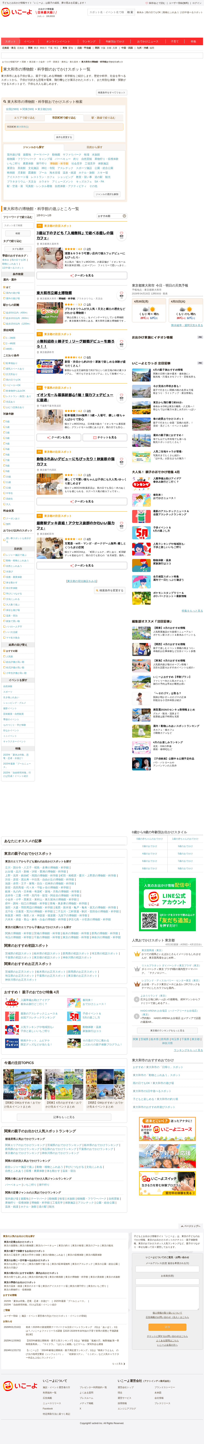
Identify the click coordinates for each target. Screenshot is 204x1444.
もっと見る (117, 1363)
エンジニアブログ (127, 1408)
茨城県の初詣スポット (18, 953)
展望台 (11, 168)
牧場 (86, 154)
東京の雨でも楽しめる (15, 1277)
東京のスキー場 (32, 1286)
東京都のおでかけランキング (22, 1153)
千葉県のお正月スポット (51, 975)
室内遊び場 (13, 154)
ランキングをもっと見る (188, 1050)
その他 (93, 186)
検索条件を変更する (109, 590)
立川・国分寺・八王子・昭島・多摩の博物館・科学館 (37, 867)
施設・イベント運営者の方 (56, 1387)
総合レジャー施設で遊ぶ (19, 1166)
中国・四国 (127, 48)
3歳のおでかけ (185, 846)
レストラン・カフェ (43, 176)
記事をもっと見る (64, 1117)
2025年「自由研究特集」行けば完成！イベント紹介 (17, 774)
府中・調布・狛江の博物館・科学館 (26, 903)
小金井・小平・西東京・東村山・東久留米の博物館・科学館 (41, 899)
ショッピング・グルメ (14, 703)
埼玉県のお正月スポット (19, 975)
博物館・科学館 (59, 163)
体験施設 (103, 163)
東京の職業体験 (94, 1255)
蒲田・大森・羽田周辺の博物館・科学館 (29, 907)
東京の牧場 (78, 1245)
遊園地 (27, 154)
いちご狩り (13, 163)
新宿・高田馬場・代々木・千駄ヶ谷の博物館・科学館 (37, 887)
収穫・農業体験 (35, 1170)
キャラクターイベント (14, 741)
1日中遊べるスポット (192, 12)
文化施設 (33, 168)
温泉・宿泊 (69, 1170)
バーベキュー (63, 158)
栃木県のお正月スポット (51, 971)
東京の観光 (107, 1245)
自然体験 (7, 686)
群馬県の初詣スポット (76, 953)
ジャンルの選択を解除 (107, 194)
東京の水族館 (113, 1277)
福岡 (152, 48)
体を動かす (53, 1170)
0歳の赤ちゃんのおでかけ (150, 838)
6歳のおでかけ (149, 861)
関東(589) (28, 109)
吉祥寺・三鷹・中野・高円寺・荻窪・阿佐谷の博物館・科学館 (42, 895)
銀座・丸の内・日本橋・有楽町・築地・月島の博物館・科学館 (42, 891)
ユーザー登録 (11, 1316)
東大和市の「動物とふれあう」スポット (157, 1075)
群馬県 (165, 1039)
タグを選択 (18, 249)
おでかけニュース (147, 41)
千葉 (50, 48)
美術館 (22, 168)
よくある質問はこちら (167, 1340)
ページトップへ (190, 1226)
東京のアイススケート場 (55, 1286)
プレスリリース (162, 1403)
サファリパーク (72, 154)
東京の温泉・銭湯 (13, 1286)
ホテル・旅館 (87, 172)
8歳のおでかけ (149, 868)
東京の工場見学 (12, 1255)
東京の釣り (64, 1245)
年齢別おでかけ (115, 41)
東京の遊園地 (11, 1245)
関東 (30, 48)
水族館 (96, 154)
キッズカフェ (84, 181)
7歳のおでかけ (185, 861)
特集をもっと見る (192, 610)
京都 (109, 48)
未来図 (158, 1392)
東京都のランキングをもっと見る (167, 1030)
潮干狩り (41, 163)
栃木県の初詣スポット (47, 953)
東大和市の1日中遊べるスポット (152, 1091)
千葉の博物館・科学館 (47, 937)
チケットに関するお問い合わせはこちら (167, 1336)
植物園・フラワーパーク (21, 158)
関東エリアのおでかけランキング (25, 1145)
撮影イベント (10, 708)
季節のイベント (11, 719)
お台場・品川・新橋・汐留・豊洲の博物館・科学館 (35, 871)
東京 (36, 48)
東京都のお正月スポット (82, 975)
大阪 (103, 48)
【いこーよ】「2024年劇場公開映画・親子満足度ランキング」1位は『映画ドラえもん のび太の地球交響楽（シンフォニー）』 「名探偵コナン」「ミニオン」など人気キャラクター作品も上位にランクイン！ (72, 1354)
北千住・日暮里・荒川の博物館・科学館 (29, 911)
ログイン (197, 3)
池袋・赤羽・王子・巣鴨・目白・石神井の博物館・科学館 (39, 883)
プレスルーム (86, 1398)
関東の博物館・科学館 (18, 933)
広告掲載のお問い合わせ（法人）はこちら (167, 1317)
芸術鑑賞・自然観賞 (13, 714)
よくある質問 (86, 1392)
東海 (65, 48)
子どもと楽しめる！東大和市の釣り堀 (155, 1099)
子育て (175, 41)
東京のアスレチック (82, 1264)
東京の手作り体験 (31, 1255)
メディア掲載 (86, 1403)
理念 (120, 1392)
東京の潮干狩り (78, 1286)
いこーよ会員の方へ (167, 1345)
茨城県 (144, 1039)
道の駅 (99, 176)
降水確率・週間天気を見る (187, 325)
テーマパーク (41, 154)
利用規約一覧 (49, 1392)
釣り (76, 158)
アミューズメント (62, 181)
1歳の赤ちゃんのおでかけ (185, 838)
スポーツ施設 (84, 168)
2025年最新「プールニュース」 (17, 765)
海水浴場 (54, 172)
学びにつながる (74, 1166)
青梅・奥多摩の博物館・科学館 (68, 903)
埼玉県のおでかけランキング (59, 1149)
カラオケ (44, 181)
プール (43, 172)
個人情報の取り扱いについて (167, 1313)
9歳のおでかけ (185, 868)
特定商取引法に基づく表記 (56, 1414)
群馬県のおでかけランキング (22, 1149)
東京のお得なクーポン (15, 1264)
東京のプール (93, 1245)
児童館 (22, 172)
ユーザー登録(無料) (179, 3)
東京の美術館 (97, 1277)
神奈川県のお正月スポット (21, 979)
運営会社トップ (126, 1387)
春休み (140, 12)
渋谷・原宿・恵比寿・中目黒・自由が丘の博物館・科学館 (39, 879)
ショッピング (65, 176)
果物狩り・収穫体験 (106, 158)
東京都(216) (45, 109)
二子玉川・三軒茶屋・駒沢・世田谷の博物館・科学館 (87, 911)
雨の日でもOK (153, 12)
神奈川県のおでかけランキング (60, 1153)
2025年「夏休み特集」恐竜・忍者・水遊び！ (16, 756)
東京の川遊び (11, 1267)
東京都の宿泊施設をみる (82, 581)
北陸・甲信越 (84, 48)
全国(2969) (12, 109)
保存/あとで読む (155, 3)
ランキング (89, 41)
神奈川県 (167, 1043)
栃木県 (155, 1039)
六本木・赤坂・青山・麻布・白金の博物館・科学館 (35, 919)
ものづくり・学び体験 (14, 725)
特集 (193, 41)
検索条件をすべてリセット (111, 92)
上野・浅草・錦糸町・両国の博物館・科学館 (31, 875)
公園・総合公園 (104, 168)
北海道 (20, 48)
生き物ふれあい (11, 697)
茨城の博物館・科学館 (47, 933)
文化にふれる (94, 1166)
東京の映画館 (56, 1277)
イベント (29, 41)
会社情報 (159, 1398)
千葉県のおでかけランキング (96, 1149)
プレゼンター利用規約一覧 (93, 1387)
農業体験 (28, 163)
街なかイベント (11, 730)
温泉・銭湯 (69, 172)
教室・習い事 (84, 176)
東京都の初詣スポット (47, 957)
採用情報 (122, 1403)
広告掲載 (47, 1398)
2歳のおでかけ (149, 846)
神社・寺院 (48, 168)
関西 (97, 48)
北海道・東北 (9, 48)
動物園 (56, 154)
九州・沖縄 (142, 48)
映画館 (11, 172)
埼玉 (56, 48)
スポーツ (7, 692)
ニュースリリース (52, 1403)
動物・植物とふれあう (50, 1166)
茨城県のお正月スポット (19, 971)
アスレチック (65, 168)
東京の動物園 (27, 1245)
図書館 (32, 172)
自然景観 (86, 158)
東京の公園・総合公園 (106, 1264)
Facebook (48, 1408)
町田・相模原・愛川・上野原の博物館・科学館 (88, 875)
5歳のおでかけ (185, 853)
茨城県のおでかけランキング (64, 1145)
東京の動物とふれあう (54, 1255)
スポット (10, 41)
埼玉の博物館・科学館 (18, 937)
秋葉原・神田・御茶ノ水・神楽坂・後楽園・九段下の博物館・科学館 (46, 915)
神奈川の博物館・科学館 (106, 937)
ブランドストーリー (165, 1387)
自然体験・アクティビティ (71, 186)
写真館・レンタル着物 (39, 186)
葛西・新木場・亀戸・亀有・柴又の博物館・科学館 (85, 907)
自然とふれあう (14, 1170)
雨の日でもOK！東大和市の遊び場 (153, 1083)
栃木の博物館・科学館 (76, 933)
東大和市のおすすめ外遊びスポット (154, 1107)
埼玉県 (175, 1039)
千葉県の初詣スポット (18, 957)
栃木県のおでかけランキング (101, 1145)
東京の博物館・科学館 (76, 937)
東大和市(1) (23, 126)
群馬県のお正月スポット (82, 971)
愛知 (70, 48)
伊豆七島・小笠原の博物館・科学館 (89, 919)
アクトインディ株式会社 (156, 1381)
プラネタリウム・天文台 (21, 181)
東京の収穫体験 (76, 1255)
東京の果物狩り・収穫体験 (17, 1289)
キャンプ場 (45, 158)
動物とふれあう (171, 12)
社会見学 (76, 163)
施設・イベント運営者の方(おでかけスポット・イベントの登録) (54, 1316)
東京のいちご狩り (97, 1286)
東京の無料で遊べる (39, 1264)
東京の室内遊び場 (38, 1277)
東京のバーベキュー (46, 1245)
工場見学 (90, 163)
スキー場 (102, 172)
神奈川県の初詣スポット (77, 957)
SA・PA (99, 181)
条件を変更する (64, 137)
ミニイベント (10, 736)
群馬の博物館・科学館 (105, 933)
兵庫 (115, 48)
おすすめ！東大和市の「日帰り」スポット (158, 1067)
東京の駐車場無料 (61, 1264)
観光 (108, 176)
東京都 (196, 1039)
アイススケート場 (17, 176)
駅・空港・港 (15, 186)
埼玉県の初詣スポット (105, 953)
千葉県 (185, 1039)
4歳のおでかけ (149, 853)
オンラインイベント (58, 41)
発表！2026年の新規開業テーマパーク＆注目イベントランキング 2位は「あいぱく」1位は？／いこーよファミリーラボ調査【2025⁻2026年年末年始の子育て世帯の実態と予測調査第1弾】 (72, 1331)
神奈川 (43, 48)
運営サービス (124, 1398)
